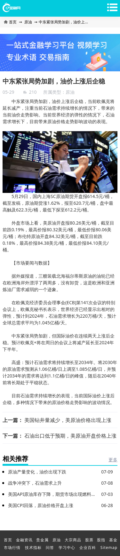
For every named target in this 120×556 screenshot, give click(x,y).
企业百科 (87, 547)
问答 (50, 547)
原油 (28, 22)
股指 (101, 540)
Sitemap (108, 547)
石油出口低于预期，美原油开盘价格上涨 (70, 435)
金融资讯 (24, 540)
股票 (89, 540)
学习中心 (67, 547)
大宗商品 (73, 540)
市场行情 (12, 547)
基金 (113, 540)
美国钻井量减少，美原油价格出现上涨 (67, 420)
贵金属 (42, 540)
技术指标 (33, 547)
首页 (11, 22)
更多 (112, 460)
